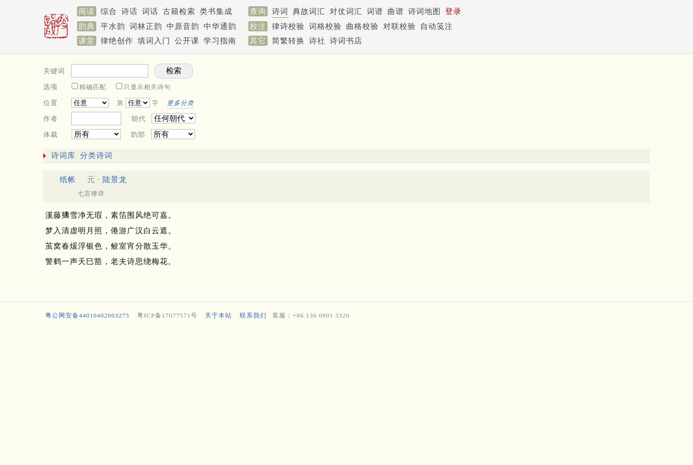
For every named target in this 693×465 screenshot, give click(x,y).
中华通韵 (220, 26)
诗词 (280, 11)
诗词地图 (424, 11)
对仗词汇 (346, 11)
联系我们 (253, 315)
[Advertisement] (481, 99)
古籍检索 (179, 11)
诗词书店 (346, 41)
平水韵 (113, 26)
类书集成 (216, 11)
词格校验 (325, 26)
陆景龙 (115, 179)
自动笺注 (436, 26)
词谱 (375, 11)
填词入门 (154, 41)
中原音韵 (183, 26)
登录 (453, 11)
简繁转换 (288, 41)
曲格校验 (362, 26)
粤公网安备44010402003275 (87, 315)
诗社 (317, 41)
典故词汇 (309, 11)
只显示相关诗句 (147, 87)
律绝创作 (117, 41)
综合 (109, 11)
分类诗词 (96, 155)
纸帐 (68, 179)
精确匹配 (92, 87)
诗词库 (63, 155)
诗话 (129, 11)
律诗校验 (288, 26)
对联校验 (399, 26)
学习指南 (220, 41)
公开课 (187, 41)
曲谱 (395, 11)
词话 (150, 11)
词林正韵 (145, 26)
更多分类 (180, 102)
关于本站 (218, 315)
